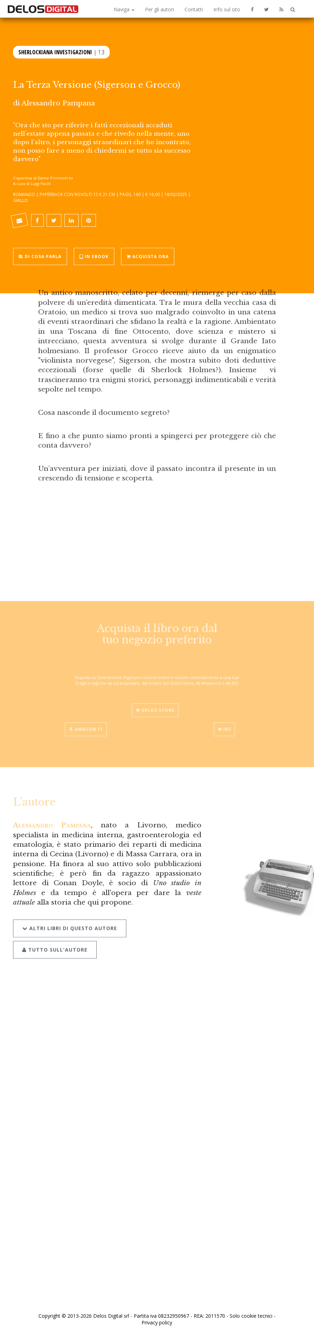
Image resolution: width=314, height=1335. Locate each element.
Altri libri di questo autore (69, 922)
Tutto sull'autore (54, 944)
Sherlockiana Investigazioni (55, 51)
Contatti (194, 9)
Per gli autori (159, 9)
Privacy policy (156, 1322)
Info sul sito (226, 9)
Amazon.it (86, 725)
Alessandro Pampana (58, 103)
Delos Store (155, 706)
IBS (224, 725)
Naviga (124, 9)
